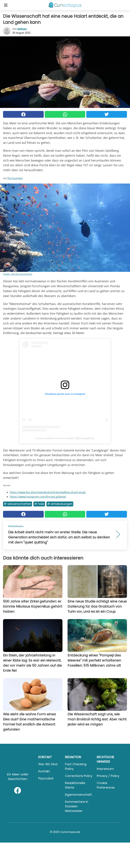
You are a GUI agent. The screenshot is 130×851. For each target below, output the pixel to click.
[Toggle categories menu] (5, 5)
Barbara (22, 29)
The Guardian (15, 178)
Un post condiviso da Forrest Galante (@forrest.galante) (65, 438)
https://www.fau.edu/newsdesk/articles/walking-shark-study (48, 492)
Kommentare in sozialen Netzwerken (76, 806)
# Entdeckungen (59, 504)
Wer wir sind (47, 764)
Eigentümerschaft (78, 794)
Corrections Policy (78, 776)
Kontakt (44, 771)
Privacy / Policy (108, 776)
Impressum (105, 769)
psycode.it (46, 778)
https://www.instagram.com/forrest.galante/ (38, 496)
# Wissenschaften (17, 504)
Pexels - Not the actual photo (17, 274)
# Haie (39, 504)
